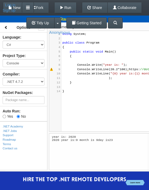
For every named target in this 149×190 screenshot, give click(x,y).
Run (65, 8)
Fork (37, 8)
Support (8, 135)
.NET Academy (13, 126)
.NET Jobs (10, 130)
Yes (8, 116)
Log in (10, 5)
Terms (7, 144)
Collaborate (125, 8)
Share (94, 8)
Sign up (9, 10)
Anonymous (59, 32)
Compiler (11, 74)
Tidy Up (40, 23)
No (21, 116)
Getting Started (86, 23)
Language (11, 37)
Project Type (13, 56)
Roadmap (9, 139)
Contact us (10, 148)
